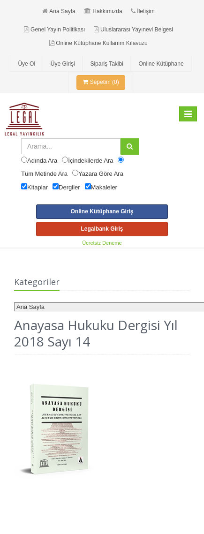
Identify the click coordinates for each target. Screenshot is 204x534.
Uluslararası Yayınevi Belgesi (133, 29)
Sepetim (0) (101, 82)
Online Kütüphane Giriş (101, 211)
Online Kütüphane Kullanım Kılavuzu (98, 43)
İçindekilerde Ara (90, 160)
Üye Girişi (63, 63)
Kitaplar (37, 187)
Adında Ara (42, 160)
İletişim (142, 11)
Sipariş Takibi (106, 63)
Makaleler (104, 187)
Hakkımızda (103, 11)
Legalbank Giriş (102, 229)
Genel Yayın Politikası (54, 29)
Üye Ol (26, 63)
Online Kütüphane (160, 63)
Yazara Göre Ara (100, 173)
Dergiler (69, 187)
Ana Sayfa (58, 11)
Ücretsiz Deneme (101, 243)
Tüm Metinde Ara (44, 173)
